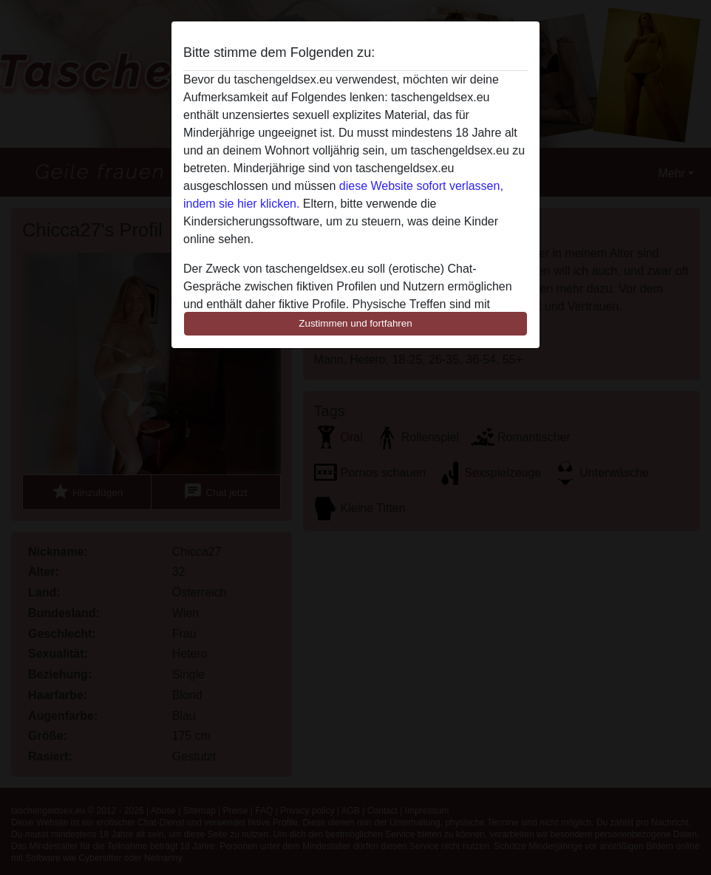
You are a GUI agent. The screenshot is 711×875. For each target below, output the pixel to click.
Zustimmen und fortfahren (355, 323)
